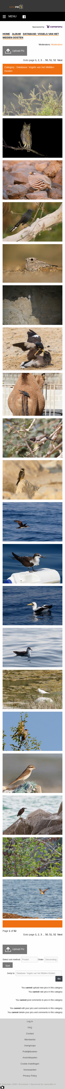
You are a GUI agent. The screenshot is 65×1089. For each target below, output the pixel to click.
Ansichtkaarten (30, 1057)
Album (16, 34)
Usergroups (30, 1045)
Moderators (56, 44)
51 (50, 60)
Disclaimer (24, 1084)
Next (59, 60)
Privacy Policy (30, 1075)
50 (46, 60)
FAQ (30, 1027)
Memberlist (29, 1039)
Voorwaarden (29, 1069)
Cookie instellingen (30, 1063)
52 (54, 60)
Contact (30, 1033)
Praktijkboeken (30, 1051)
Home (6, 34)
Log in (30, 1021)
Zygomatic (7, 1084)
